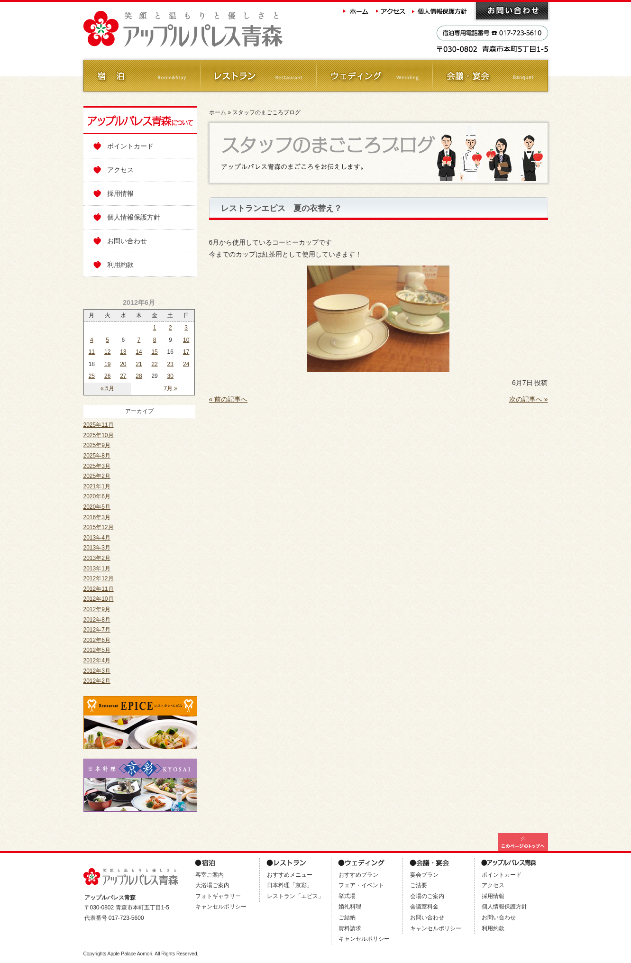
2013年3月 (96, 547)
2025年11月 (98, 425)
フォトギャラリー (218, 896)
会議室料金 (424, 906)
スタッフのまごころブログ (266, 112)
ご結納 (347, 917)
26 (107, 376)
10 (186, 340)
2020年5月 (96, 507)
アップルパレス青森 (209, 29)
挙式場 (347, 896)
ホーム (356, 10)
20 (123, 364)
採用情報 (120, 193)
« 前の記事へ (228, 399)
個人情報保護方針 (440, 10)
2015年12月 (98, 527)
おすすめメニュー (289, 874)
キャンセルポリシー (221, 906)
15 (154, 352)
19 (107, 364)
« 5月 (107, 388)
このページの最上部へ (523, 842)
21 (139, 364)
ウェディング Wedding (374, 76)
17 (186, 352)
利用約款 (120, 264)
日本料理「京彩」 (289, 885)
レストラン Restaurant (258, 76)
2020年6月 (96, 496)
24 (186, 364)
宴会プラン (424, 874)
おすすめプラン (358, 874)
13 (123, 352)
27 (123, 376)
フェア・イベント (361, 885)
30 (170, 376)
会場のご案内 (427, 896)
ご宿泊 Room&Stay (141, 76)
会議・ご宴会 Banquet (490, 76)
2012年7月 (96, 629)
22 (154, 364)
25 (92, 376)
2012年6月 (96, 640)
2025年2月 (96, 476)
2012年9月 (96, 609)
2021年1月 (96, 486)
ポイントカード (130, 146)
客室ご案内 (209, 874)
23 (170, 364)
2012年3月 (96, 671)
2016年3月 (96, 517)
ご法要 (418, 885)
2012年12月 (98, 578)
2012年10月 (98, 599)
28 (139, 376)
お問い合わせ (512, 10)
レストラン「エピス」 (295, 896)
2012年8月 (96, 619)
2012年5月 (96, 650)
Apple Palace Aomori (129, 953)
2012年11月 (98, 589)
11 (92, 352)
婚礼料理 (349, 906)
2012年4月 (96, 660)
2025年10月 (98, 435)
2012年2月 (96, 681)
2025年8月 (96, 455)
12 (107, 352)
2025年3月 (96, 466)
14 (139, 352)
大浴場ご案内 (212, 885)
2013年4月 (96, 537)
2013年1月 (96, 568)
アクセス (391, 10)
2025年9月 (96, 445)
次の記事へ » (528, 399)
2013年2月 (96, 558)
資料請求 (349, 928)
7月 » (170, 388)
